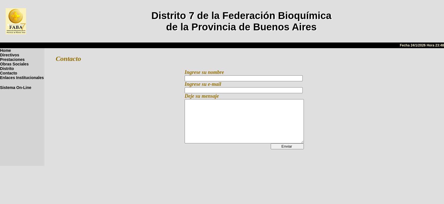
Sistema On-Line (15, 87)
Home (5, 50)
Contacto (8, 73)
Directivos (9, 55)
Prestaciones (12, 59)
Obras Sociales (14, 64)
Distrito (7, 68)
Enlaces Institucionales (22, 77)
